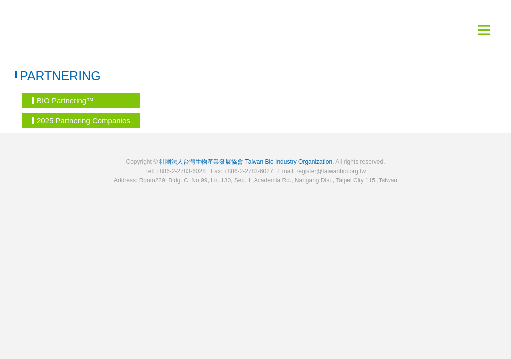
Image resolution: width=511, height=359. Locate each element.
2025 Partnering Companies (81, 120)
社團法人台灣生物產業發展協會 (201, 161)
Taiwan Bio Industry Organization (288, 161)
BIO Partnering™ (63, 100)
